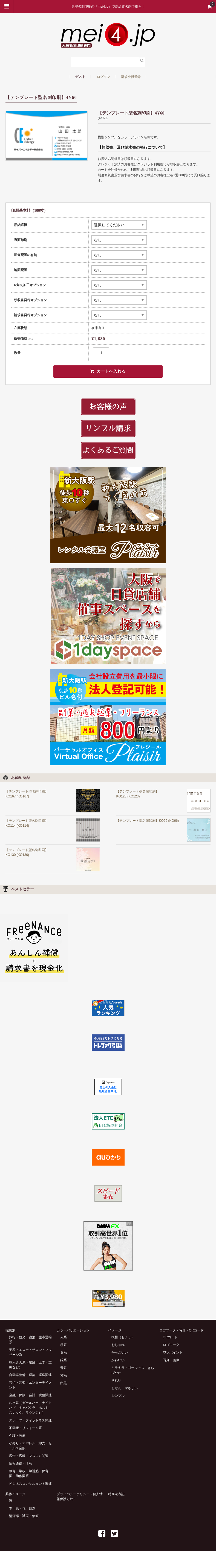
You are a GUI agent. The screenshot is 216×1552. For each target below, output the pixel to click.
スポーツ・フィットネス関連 (30, 1421)
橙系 (63, 1345)
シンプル (118, 1396)
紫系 (63, 1376)
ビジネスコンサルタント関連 (30, 1484)
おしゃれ (118, 1345)
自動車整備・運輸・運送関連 (30, 1375)
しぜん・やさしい (124, 1388)
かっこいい (119, 1353)
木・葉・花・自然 (22, 1509)
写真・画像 (171, 1361)
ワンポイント (173, 1353)
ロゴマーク (171, 1345)
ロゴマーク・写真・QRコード (181, 1331)
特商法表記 (116, 1495)
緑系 (63, 1361)
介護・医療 (17, 1436)
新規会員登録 (131, 76)
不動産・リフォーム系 (25, 1428)
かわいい (118, 1361)
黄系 (63, 1353)
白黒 (63, 1384)
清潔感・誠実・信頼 (24, 1517)
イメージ (114, 1331)
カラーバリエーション (73, 1331)
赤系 (63, 1338)
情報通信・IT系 (20, 1464)
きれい (116, 1381)
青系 (63, 1368)
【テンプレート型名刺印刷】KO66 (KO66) (147, 821)
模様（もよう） (122, 1338)
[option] (46, 136)
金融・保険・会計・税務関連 (30, 1396)
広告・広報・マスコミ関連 (28, 1456)
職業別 (10, 1331)
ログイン (103, 76)
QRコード (170, 1338)
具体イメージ (15, 1495)
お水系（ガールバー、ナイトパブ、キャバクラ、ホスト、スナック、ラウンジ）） (30, 1408)
